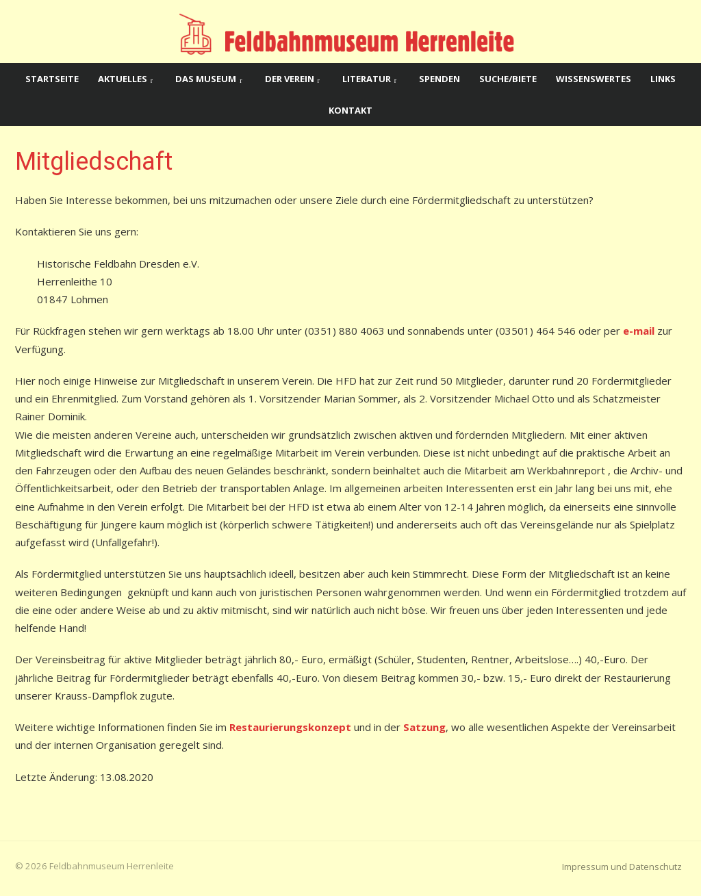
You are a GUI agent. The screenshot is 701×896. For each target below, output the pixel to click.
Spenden (439, 79)
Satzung (424, 727)
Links (663, 79)
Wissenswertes (593, 79)
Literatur (366, 79)
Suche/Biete (508, 79)
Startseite (52, 79)
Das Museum (205, 79)
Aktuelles (122, 79)
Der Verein (289, 79)
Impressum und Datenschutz (622, 866)
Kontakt (350, 110)
